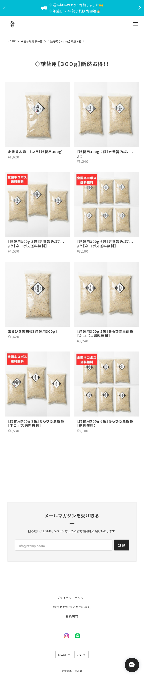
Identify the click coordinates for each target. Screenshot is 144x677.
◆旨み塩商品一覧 (32, 41)
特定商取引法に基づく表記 (72, 607)
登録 (121, 545)
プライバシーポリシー (72, 598)
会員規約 (72, 616)
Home (12, 41)
